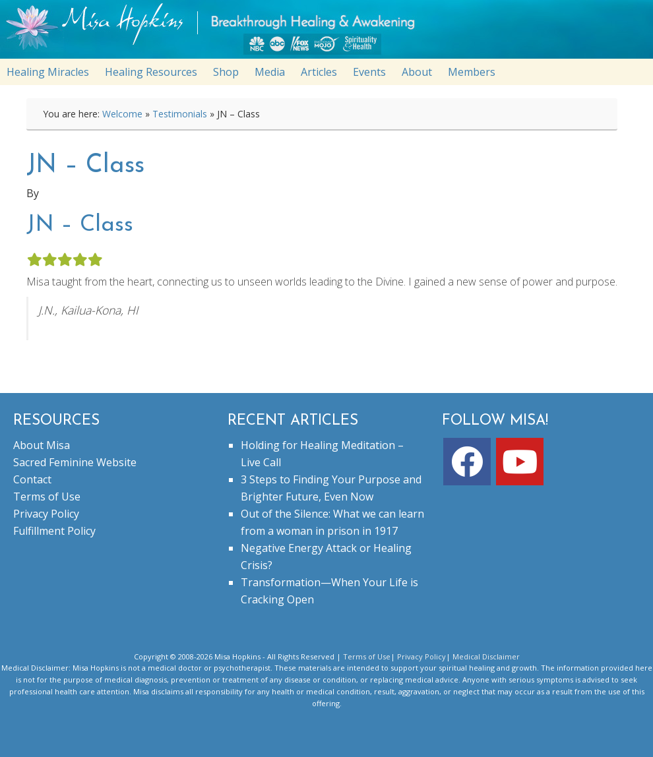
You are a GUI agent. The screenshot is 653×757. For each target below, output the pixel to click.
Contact (32, 479)
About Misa (41, 445)
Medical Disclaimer (486, 656)
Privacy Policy (46, 513)
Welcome (122, 113)
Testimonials (179, 113)
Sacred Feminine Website (75, 462)
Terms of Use (46, 496)
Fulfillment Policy (54, 531)
